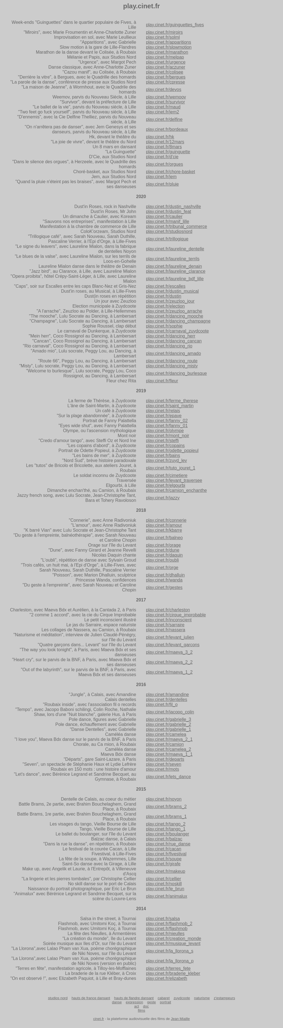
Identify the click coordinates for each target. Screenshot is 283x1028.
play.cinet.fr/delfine (164, 119)
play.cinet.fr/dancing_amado (173, 353)
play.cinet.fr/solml (163, 37)
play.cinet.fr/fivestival (166, 854)
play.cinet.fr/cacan (163, 849)
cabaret (163, 998)
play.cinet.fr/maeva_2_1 (169, 739)
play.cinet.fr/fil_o (161, 704)
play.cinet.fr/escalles (165, 286)
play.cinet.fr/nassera (165, 629)
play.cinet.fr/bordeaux (167, 129)
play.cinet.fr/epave (164, 415)
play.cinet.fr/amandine (167, 694)
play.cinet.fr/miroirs (164, 32)
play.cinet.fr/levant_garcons (173, 644)
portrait (165, 1002)
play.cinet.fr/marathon (167, 52)
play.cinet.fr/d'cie (162, 156)
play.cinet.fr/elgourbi (165, 485)
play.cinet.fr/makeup (165, 871)
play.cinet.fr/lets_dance (168, 776)
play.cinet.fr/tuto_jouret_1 (170, 468)
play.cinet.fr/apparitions (168, 42)
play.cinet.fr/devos (163, 89)
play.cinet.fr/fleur (162, 380)
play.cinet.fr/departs (165, 759)
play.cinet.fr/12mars (165, 141)
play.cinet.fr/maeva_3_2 (169, 652)
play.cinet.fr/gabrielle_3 (168, 719)
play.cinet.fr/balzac (164, 839)
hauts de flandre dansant (134, 998)
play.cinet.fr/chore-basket (170, 171)
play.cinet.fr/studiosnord (169, 231)
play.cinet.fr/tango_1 (165, 829)
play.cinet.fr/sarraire (165, 624)
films (141, 1010)
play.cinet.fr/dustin (163, 296)
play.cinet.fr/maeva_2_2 (169, 662)
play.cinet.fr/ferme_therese (172, 400)
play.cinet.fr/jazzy (163, 497)
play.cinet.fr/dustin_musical (172, 291)
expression (134, 1002)
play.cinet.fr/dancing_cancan (174, 341)
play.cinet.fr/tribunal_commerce (176, 226)
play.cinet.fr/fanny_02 (167, 420)
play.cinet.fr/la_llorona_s (169, 951)
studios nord (58, 998)
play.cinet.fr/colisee (164, 72)
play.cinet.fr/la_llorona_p (169, 961)
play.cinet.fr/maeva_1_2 (169, 672)
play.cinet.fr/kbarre (164, 530)
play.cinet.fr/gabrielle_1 (168, 729)
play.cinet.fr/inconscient (169, 619)
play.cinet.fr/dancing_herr (170, 336)
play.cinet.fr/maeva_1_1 (169, 754)
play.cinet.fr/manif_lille (167, 221)
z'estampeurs (224, 998)
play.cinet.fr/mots (162, 769)
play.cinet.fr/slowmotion (169, 47)
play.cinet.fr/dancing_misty (172, 366)
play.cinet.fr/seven (163, 764)
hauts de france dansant (91, 998)
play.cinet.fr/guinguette (168, 151)
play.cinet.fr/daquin (164, 555)
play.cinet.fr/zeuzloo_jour (170, 301)
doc (146, 1006)
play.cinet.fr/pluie (162, 184)
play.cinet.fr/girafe (163, 863)
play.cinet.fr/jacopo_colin (170, 712)
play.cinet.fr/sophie (164, 326)
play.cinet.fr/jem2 (162, 112)
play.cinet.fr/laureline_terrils (173, 258)
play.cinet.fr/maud (163, 107)
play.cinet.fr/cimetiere (166, 475)
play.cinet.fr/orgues (164, 164)
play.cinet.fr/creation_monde (173, 938)
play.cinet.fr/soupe (164, 858)
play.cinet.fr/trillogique (167, 239)
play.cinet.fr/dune (162, 550)
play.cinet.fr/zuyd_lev (166, 460)
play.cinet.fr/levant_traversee (174, 480)
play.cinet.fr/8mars (164, 146)
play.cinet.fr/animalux (166, 896)
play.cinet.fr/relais (163, 410)
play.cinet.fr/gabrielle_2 (168, 724)
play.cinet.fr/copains (165, 445)
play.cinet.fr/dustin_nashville (173, 206)
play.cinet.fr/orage (163, 545)
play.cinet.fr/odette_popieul (172, 450)
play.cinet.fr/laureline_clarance (175, 271)
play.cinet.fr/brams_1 (166, 816)
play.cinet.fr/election (165, 306)
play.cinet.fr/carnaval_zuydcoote (177, 331)
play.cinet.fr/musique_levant (173, 943)
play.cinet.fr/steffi (162, 440)
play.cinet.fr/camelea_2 (168, 749)
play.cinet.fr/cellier (163, 878)
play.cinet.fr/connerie (166, 520)
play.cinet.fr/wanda (164, 580)
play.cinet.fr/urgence (165, 62)
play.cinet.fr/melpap (165, 57)
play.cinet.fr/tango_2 (165, 824)
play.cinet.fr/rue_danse (168, 844)
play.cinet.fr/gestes (164, 587)
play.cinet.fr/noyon (164, 799)
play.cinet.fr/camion (165, 744)
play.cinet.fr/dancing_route (171, 361)
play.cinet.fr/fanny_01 (167, 425)
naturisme (202, 998)
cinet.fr (98, 1019)
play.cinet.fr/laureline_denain (174, 266)
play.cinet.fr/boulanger (167, 834)
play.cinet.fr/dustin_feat (168, 211)
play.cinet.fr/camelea (166, 734)
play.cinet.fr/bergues (165, 77)
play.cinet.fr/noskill (164, 883)
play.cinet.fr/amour (164, 525)
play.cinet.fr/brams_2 (166, 806)
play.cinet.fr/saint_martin (169, 405)
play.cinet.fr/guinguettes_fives (175, 24)
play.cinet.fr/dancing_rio (169, 346)
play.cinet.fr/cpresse (165, 82)
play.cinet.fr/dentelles (166, 699)
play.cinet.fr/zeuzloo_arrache (174, 311)
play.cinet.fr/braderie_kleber (173, 973)
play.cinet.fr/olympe (165, 430)
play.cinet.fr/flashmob (166, 928)
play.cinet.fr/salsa (163, 918)
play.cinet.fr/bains (163, 455)
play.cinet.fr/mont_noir (167, 435)
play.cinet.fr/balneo (164, 537)
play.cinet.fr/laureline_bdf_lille (175, 278)
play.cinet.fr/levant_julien (170, 637)
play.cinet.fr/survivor (165, 102)
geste (151, 1002)
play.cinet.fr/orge (162, 567)
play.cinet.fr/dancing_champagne (178, 321)
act (136, 1006)
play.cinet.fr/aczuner (165, 67)
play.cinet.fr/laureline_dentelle (175, 248)
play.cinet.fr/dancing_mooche (174, 316)
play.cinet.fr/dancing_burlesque (176, 373)
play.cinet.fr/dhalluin (165, 575)
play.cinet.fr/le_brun (165, 888)
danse (117, 1002)
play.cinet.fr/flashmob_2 (169, 923)
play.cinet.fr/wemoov (166, 97)
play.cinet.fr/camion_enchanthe (176, 490)
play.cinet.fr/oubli (162, 560)
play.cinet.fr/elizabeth (166, 978)
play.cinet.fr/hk (160, 136)
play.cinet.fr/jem (161, 176)
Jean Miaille (180, 1019)
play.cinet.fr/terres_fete (168, 968)
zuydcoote (182, 998)
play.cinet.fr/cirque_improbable (176, 614)
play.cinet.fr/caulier (164, 216)
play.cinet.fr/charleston (168, 610)
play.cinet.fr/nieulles (165, 933)
